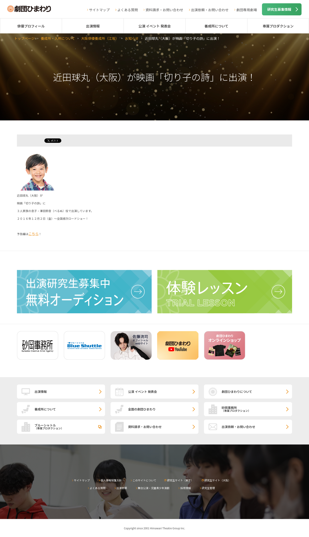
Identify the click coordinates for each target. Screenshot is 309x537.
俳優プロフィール (31, 26)
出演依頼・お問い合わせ (210, 9)
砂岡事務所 (257, 408)
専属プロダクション (278, 26)
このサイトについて (144, 480)
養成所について (216, 26)
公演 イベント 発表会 (154, 26)
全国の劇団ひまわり (142, 409)
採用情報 (185, 488)
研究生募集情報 (279, 9)
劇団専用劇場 (246, 9)
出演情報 (93, 26)
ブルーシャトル (70, 426)
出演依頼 (121, 488)
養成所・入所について (58, 38)
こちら (33, 233)
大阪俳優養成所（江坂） (100, 38)
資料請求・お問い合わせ (164, 9)
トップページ (24, 38)
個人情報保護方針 (111, 480)
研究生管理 (208, 488)
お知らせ (132, 38)
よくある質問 (127, 9)
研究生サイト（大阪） (217, 480)
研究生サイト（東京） (180, 480)
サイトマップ (99, 9)
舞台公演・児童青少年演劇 (153, 488)
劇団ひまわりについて (237, 391)
